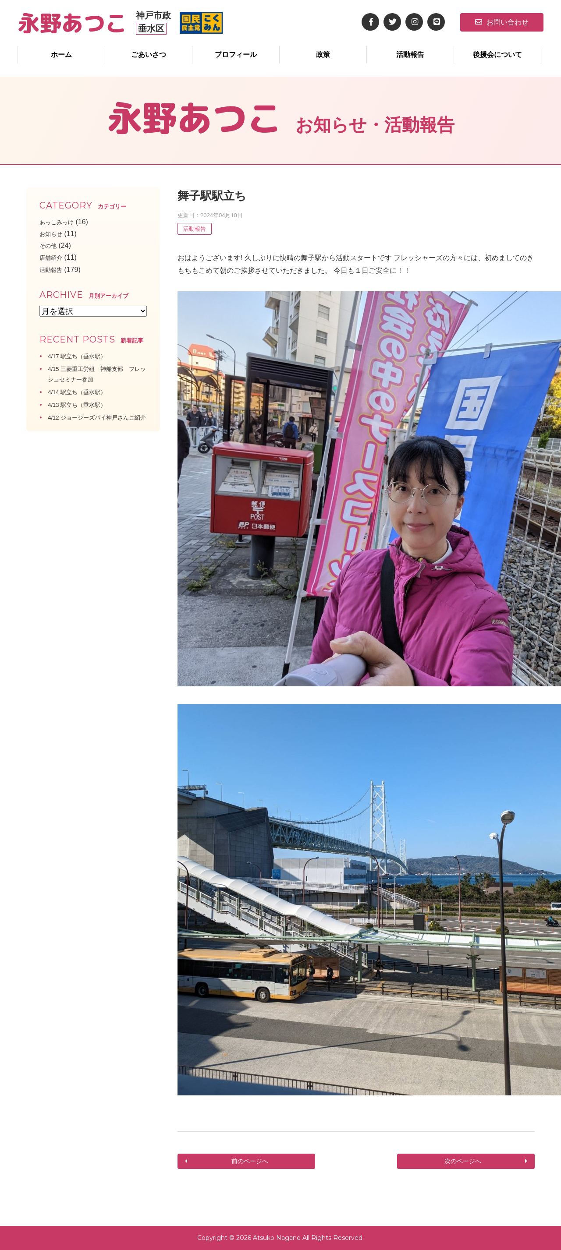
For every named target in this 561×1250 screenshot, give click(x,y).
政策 (323, 54)
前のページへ (248, 1161)
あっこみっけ (60, 222)
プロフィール (236, 54)
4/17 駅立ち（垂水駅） (84, 356)
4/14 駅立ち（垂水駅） (84, 391)
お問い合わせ (502, 22)
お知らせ (53, 233)
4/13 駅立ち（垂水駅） (84, 404)
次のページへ (464, 1161)
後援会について (497, 54)
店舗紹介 (53, 257)
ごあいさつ (148, 54)
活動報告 (410, 54)
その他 (49, 245)
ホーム (61, 54)
